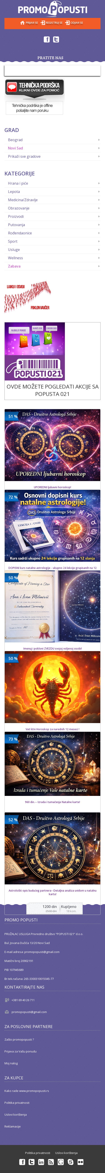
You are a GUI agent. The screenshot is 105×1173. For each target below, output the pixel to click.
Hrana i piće (18, 183)
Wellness (15, 257)
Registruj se (54, 23)
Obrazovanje (18, 208)
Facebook (46, 39)
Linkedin (41, 1161)
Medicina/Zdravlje (23, 199)
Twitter (56, 39)
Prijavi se (32, 23)
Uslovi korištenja (15, 1115)
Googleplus (61, 1161)
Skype (71, 1161)
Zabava (14, 266)
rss (51, 1161)
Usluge (14, 249)
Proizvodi (16, 216)
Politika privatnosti (16, 1103)
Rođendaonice (20, 233)
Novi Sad (15, 148)
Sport (12, 241)
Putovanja (16, 224)
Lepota (14, 191)
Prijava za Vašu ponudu (20, 1051)
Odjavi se (76, 23)
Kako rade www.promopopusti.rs (26, 1091)
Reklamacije (12, 1126)
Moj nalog (11, 1063)
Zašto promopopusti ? (19, 1039)
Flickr (80, 1161)
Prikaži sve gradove (24, 156)
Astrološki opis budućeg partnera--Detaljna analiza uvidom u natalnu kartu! (53, 892)
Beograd (15, 139)
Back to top (97, 1166)
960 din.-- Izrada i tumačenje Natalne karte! (52, 802)
